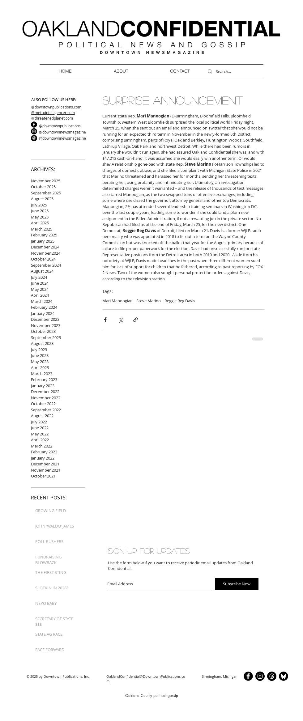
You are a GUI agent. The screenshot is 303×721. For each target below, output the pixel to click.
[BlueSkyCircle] (283, 676)
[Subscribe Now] (236, 584)
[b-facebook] (34, 124)
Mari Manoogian (117, 300)
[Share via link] (136, 320)
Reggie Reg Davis (179, 300)
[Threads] (34, 138)
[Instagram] (34, 131)
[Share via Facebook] (105, 320)
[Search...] (233, 71)
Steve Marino (148, 300)
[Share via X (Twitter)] (120, 320)
